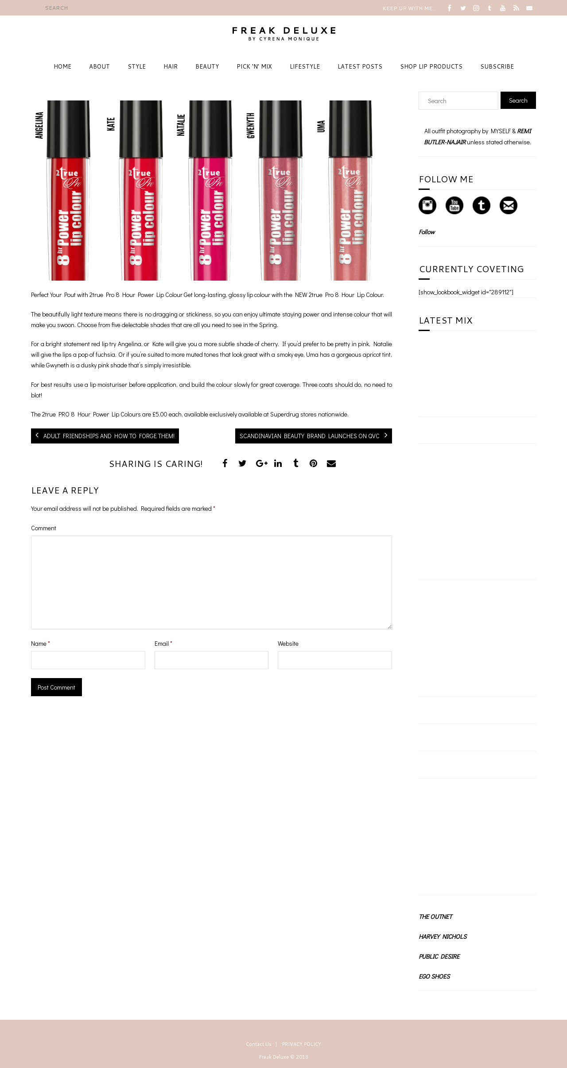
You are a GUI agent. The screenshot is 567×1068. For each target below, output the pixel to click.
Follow (427, 231)
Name (40, 643)
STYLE (137, 66)
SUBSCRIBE (497, 66)
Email (163, 643)
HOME (62, 66)
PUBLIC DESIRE (439, 956)
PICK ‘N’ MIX (254, 66)
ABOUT (99, 66)
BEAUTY (207, 66)
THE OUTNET (435, 916)
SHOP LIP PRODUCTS (431, 66)
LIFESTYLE (305, 66)
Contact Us (259, 1044)
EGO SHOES (434, 976)
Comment (43, 528)
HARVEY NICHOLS (442, 936)
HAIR (170, 66)
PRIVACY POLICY (301, 1044)
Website (288, 643)
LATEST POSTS (360, 66)
